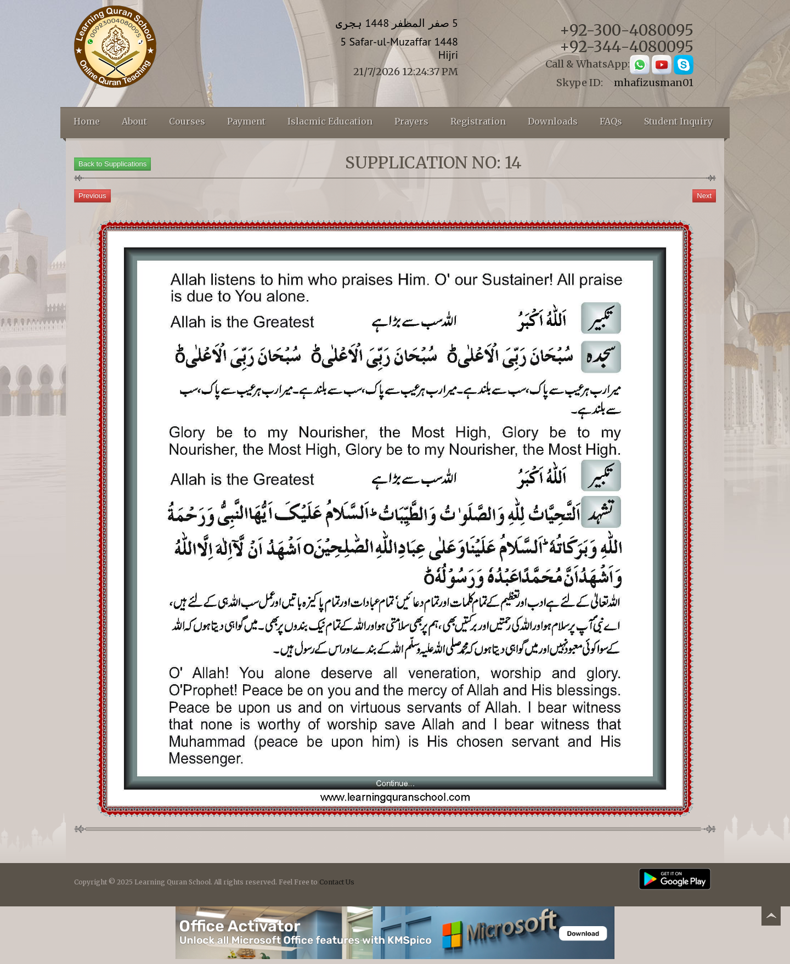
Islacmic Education (330, 121)
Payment (246, 121)
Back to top (771, 917)
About (134, 121)
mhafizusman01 (653, 82)
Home (87, 121)
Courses (187, 121)
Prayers (411, 121)
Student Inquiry (678, 121)
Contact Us (336, 882)
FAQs (611, 121)
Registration (478, 121)
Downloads (553, 121)
